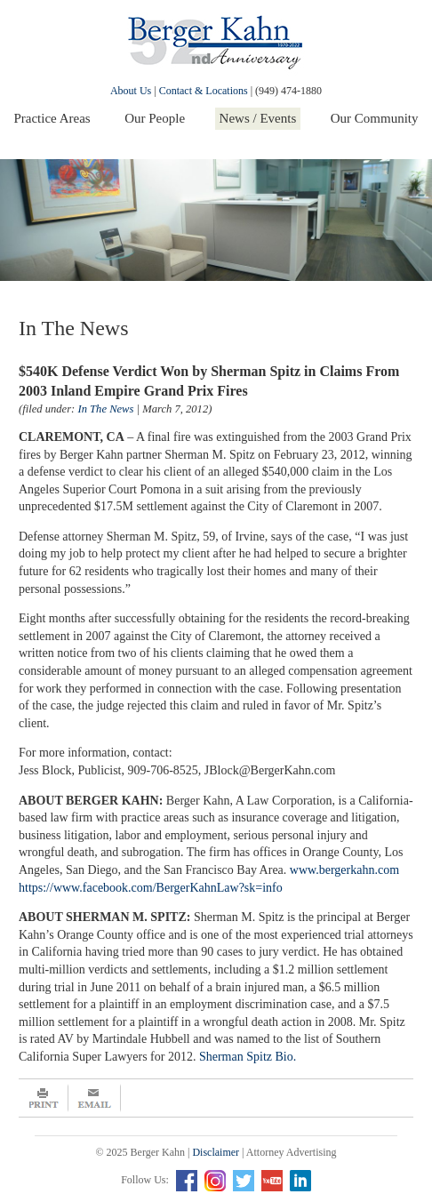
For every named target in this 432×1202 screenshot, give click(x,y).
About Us (130, 90)
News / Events (258, 118)
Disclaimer (215, 1152)
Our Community (375, 118)
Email (94, 1098)
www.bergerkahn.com (344, 870)
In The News (105, 409)
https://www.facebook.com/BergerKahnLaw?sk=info (151, 887)
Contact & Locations (203, 90)
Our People (154, 118)
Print (43, 1098)
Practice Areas (51, 118)
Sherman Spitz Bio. (247, 1056)
